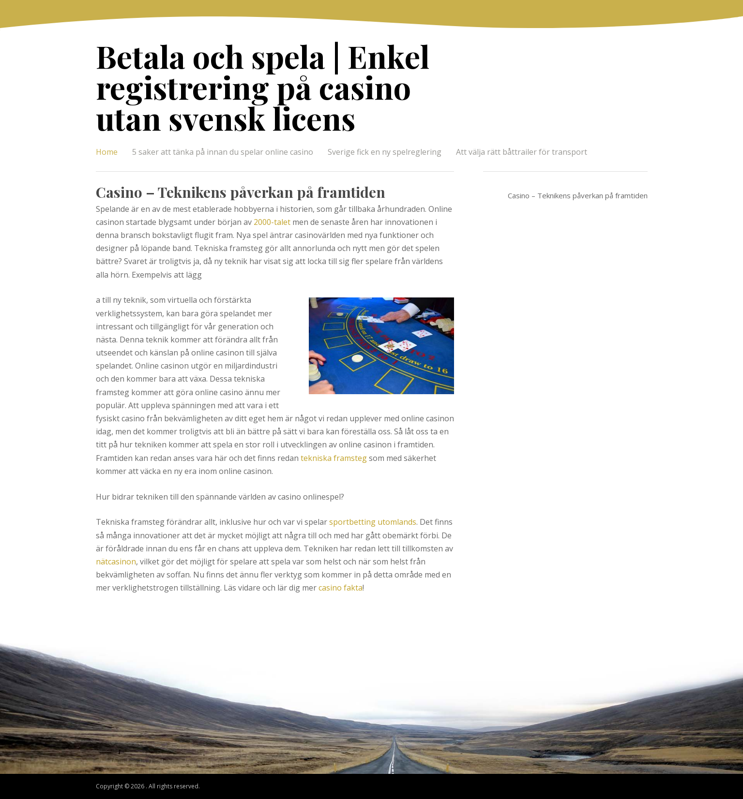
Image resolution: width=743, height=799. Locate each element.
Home (107, 152)
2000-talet (272, 222)
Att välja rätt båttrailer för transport (521, 152)
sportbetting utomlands (372, 522)
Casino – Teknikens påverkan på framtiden (240, 192)
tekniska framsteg (334, 458)
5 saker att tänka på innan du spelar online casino (222, 152)
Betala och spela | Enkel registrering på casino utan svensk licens (262, 86)
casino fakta (340, 587)
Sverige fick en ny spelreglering (384, 152)
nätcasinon (116, 561)
